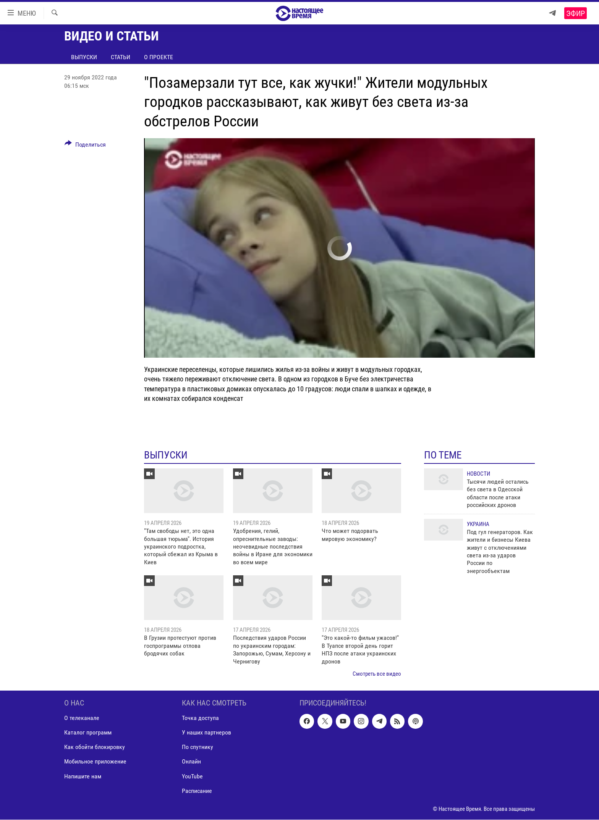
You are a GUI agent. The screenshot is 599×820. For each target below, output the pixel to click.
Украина (478, 524)
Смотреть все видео (377, 673)
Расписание (197, 790)
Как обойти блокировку (94, 747)
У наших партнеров (206, 732)
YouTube (192, 776)
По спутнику (197, 747)
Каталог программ (88, 732)
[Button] (85, 145)
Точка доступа (200, 718)
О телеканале (81, 718)
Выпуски (84, 57)
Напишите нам (82, 776)
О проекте (158, 57)
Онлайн (191, 761)
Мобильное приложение (95, 761)
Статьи (120, 57)
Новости (478, 473)
